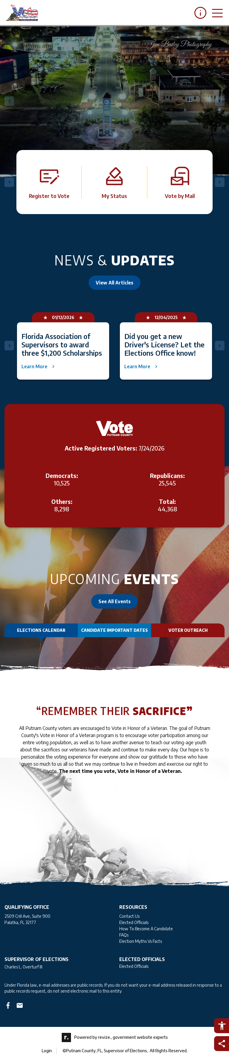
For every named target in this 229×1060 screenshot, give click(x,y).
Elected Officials (133, 922)
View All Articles (114, 283)
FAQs (124, 934)
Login (47, 1050)
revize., (105, 1036)
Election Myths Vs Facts (140, 941)
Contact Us (129, 916)
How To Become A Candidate (146, 928)
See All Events (114, 601)
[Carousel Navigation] (114, 101)
